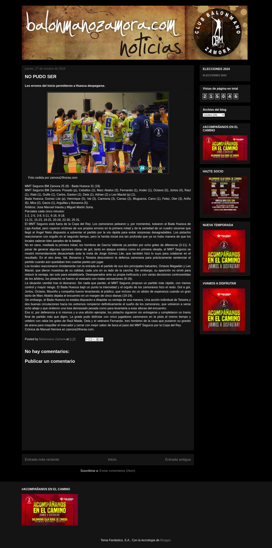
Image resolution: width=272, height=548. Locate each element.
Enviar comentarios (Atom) (117, 470)
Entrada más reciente (42, 459)
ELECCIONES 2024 (214, 75)
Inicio (112, 459)
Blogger (165, 540)
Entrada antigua (178, 459)
